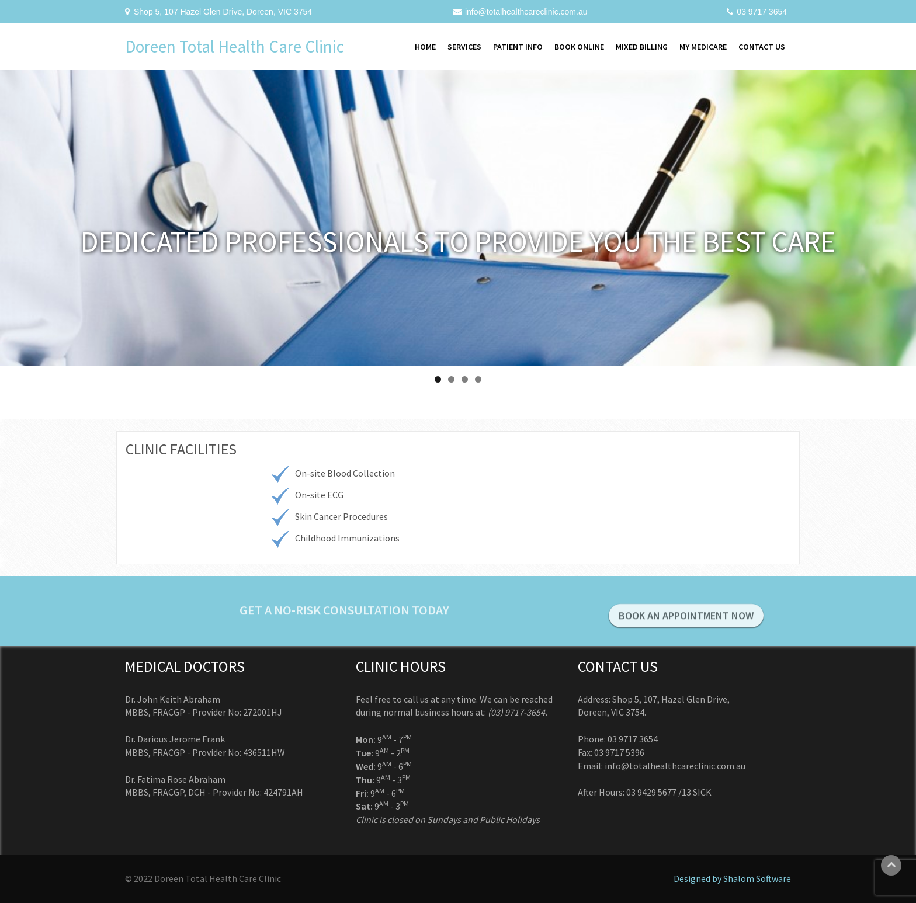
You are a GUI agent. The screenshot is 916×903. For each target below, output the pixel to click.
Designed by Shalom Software (732, 878)
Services (464, 46)
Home (425, 46)
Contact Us (761, 46)
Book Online (579, 46)
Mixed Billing (642, 46)
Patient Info (518, 46)
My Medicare (703, 46)
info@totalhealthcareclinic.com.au (526, 12)
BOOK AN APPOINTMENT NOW (686, 621)
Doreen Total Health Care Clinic (234, 46)
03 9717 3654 (762, 12)
